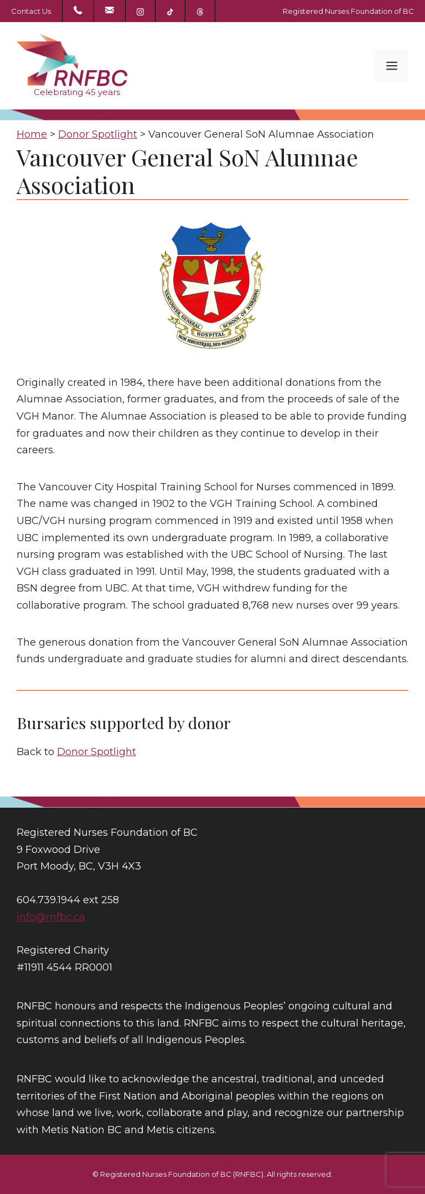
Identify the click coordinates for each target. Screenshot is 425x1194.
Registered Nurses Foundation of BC (348, 11)
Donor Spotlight (96, 752)
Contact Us (31, 11)
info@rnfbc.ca (51, 917)
